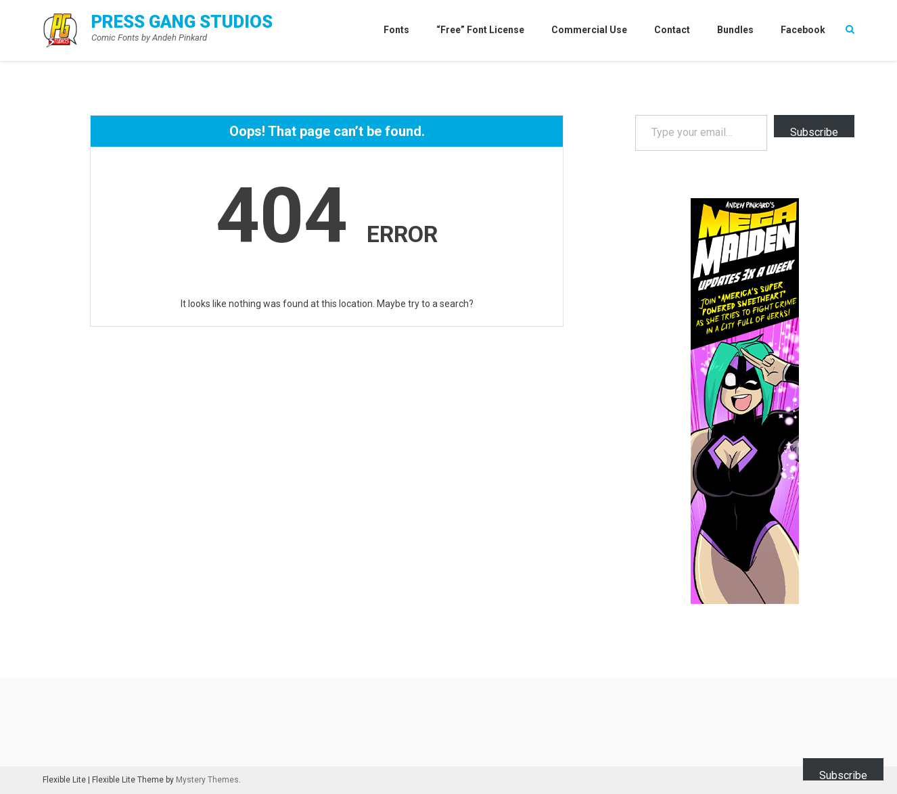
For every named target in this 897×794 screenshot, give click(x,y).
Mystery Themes (207, 780)
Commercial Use (589, 29)
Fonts (396, 29)
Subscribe (814, 131)
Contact (672, 29)
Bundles (735, 29)
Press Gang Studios (182, 22)
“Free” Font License (480, 29)
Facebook (803, 29)
